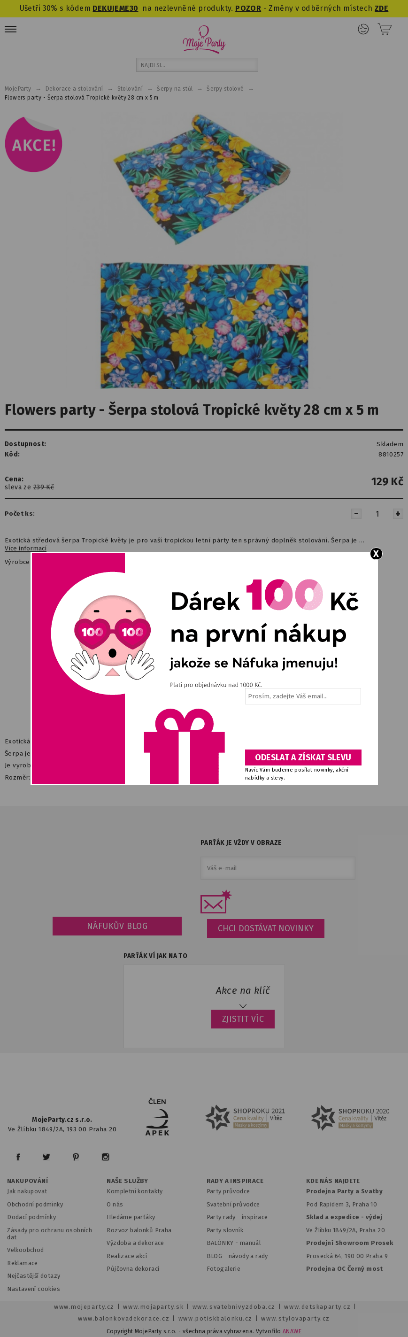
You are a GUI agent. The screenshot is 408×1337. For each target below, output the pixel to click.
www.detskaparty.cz (317, 1306)
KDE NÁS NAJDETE (333, 1181)
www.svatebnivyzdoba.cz (234, 1306)
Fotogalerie (224, 1268)
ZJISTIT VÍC (243, 1019)
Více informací (25, 548)
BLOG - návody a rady (237, 1256)
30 (134, 8)
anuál (253, 1242)
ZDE (381, 8)
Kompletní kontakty (134, 1191)
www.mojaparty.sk (153, 1306)
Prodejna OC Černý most (344, 1268)
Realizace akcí (127, 1256)
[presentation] (302, 730)
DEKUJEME (110, 8)
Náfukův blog (117, 926)
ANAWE (292, 1331)
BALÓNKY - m (226, 1242)
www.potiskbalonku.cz (215, 1318)
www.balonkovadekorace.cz (123, 1318)
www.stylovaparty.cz (295, 1318)
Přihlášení (363, 29)
